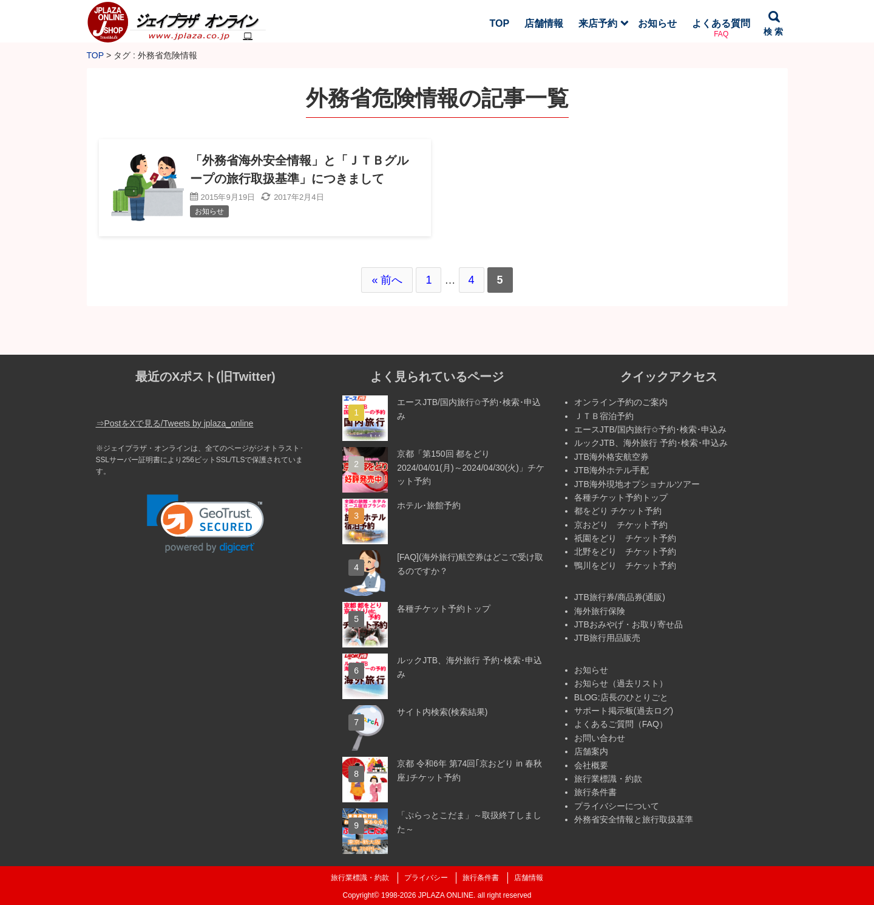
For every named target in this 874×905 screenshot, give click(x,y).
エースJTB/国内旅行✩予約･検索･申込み (650, 429)
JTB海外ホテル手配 (611, 470)
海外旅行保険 (599, 611)
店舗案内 (591, 751)
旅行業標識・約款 (608, 779)
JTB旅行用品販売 (607, 638)
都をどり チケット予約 (618, 511)
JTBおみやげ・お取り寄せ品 (628, 624)
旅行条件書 (595, 792)
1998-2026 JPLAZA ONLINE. (428, 895)
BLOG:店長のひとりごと (621, 697)
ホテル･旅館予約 (429, 505)
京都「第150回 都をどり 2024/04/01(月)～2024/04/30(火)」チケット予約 (470, 467)
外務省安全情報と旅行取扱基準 (633, 819)
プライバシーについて (616, 806)
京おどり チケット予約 (621, 525)
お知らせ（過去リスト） (621, 683)
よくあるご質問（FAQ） (621, 724)
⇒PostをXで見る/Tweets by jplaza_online (175, 423)
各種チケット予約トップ (443, 608)
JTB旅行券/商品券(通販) (619, 597)
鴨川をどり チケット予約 (625, 565)
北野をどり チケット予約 (625, 551)
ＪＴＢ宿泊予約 (604, 416)
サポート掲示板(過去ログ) (623, 710)
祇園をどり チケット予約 (625, 538)
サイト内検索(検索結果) (442, 712)
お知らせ (591, 670)
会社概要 (591, 765)
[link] (205, 524)
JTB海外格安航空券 (611, 457)
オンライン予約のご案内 (621, 402)
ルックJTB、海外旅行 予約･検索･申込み (651, 443)
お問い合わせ (599, 738)
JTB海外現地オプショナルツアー (637, 484)
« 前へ (386, 280)
